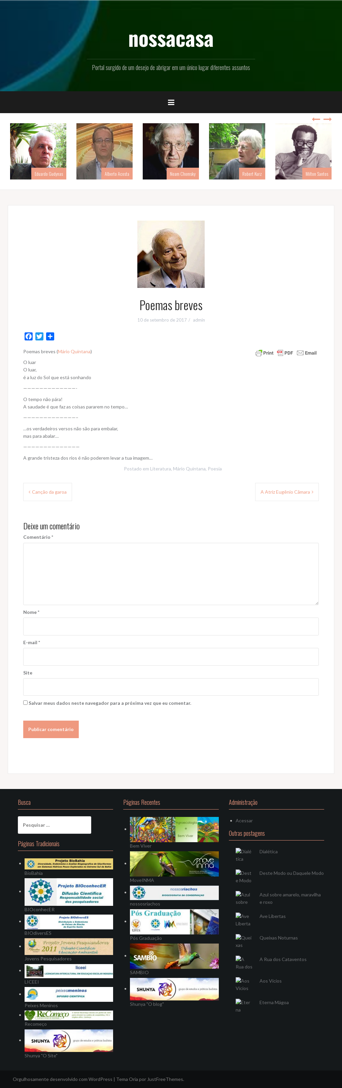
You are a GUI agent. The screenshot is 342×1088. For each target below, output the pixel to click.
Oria (133, 1079)
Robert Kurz (252, 173)
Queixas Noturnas (279, 938)
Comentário (38, 537)
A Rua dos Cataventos (283, 959)
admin (199, 320)
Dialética (269, 851)
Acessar (244, 820)
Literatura (160, 468)
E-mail (31, 642)
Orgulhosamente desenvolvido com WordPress (62, 1079)
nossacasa (171, 37)
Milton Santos (317, 173)
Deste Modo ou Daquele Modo (292, 873)
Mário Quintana (74, 351)
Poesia (215, 468)
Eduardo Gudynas (49, 173)
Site (27, 672)
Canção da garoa (49, 492)
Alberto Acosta (117, 173)
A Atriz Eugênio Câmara (285, 492)
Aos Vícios (271, 981)
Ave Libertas (273, 916)
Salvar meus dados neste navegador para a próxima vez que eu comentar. (110, 703)
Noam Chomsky (183, 173)
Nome (31, 612)
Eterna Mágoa (274, 1002)
